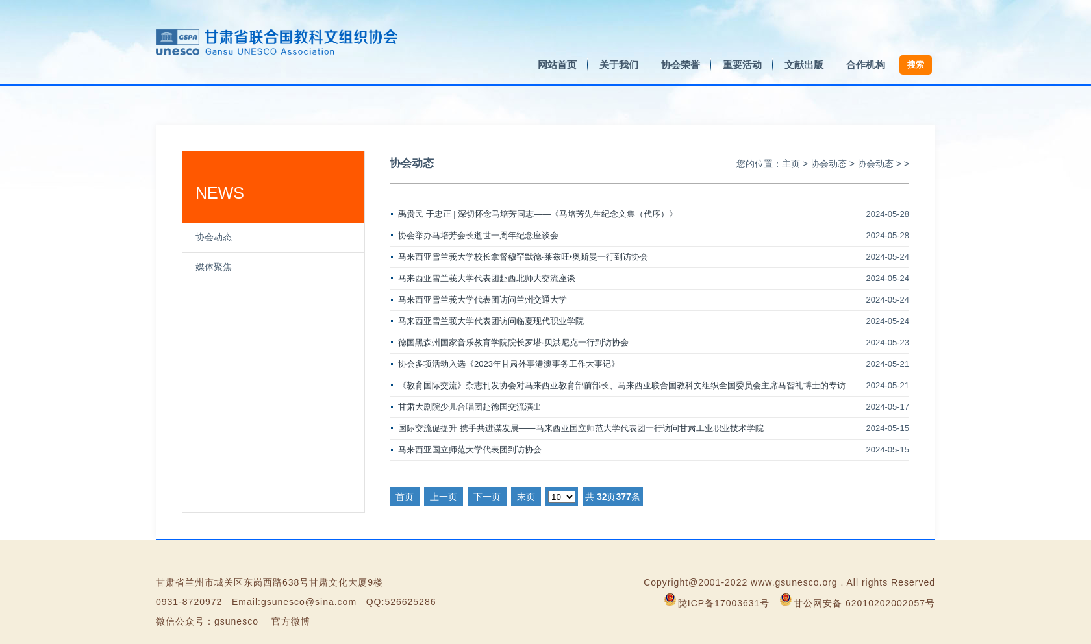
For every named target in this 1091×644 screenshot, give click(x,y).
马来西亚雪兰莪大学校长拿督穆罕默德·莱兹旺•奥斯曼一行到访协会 (523, 257)
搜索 (915, 64)
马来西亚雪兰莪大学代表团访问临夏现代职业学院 (491, 321)
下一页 (487, 496)
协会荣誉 (680, 64)
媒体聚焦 (213, 267)
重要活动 (742, 64)
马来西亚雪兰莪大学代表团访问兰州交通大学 (482, 299)
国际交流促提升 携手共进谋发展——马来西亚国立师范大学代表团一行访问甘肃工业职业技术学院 (581, 428)
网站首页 (557, 64)
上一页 (443, 496)
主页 (791, 163)
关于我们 (618, 64)
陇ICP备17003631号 (724, 603)
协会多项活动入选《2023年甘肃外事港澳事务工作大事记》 (509, 364)
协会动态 (213, 237)
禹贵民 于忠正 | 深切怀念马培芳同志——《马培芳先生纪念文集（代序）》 (537, 214)
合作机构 (865, 64)
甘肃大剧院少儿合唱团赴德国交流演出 (470, 407)
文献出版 (803, 64)
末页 (526, 496)
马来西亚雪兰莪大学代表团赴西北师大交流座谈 (486, 278)
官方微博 (290, 621)
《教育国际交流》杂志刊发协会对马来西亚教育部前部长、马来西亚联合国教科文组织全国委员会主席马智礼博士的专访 (622, 385)
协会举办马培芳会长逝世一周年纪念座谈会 (478, 235)
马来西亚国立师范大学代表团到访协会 (470, 449)
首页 (404, 496)
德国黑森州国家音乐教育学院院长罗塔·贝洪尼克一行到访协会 (513, 342)
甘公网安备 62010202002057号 (864, 603)
